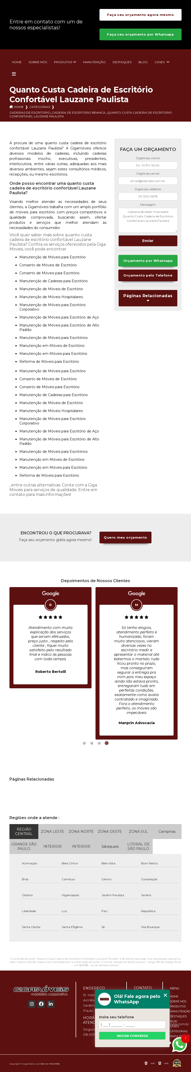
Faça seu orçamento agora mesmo (140, 15)
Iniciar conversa (132, 1036)
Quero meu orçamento (125, 537)
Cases (160, 62)
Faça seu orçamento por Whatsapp (140, 34)
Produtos (63, 62)
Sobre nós (38, 62)
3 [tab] (99, 743)
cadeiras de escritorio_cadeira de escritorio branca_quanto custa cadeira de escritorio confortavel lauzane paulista (90, 114)
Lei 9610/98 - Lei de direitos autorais (96, 965)
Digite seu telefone (148, 189)
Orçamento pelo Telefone (147, 275)
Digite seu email (148, 173)
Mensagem (148, 204)
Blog (143, 62)
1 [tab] (84, 743)
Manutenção (94, 62)
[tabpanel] (50, 637)
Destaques (122, 62)
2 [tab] (91, 743)
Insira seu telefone (116, 1017)
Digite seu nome (148, 158)
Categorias (40, 107)
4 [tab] (106, 743)
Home (17, 62)
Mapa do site (180, 1036)
